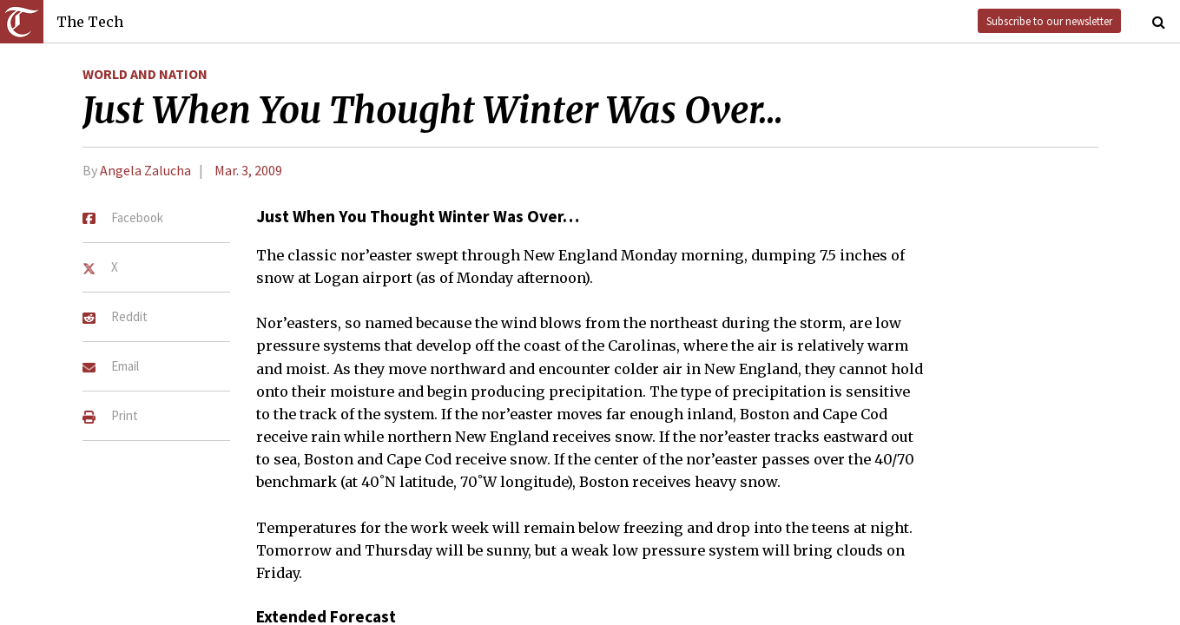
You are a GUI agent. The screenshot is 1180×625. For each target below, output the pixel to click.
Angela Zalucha (145, 170)
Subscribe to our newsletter (1049, 21)
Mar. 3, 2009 (248, 170)
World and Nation (145, 73)
